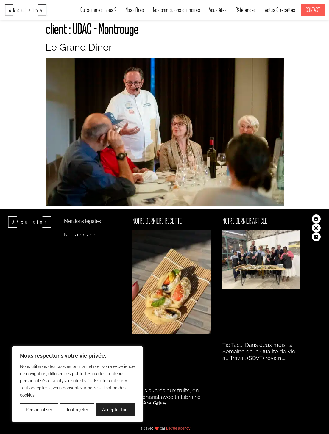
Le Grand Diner (79, 47)
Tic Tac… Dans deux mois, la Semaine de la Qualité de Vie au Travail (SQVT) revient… (258, 351)
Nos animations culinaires (176, 10)
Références (246, 10)
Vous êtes (218, 10)
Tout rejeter (77, 409)
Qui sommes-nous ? (98, 10)
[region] (77, 384)
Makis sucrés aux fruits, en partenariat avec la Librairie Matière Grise (166, 396)
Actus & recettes (280, 10)
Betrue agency (178, 428)
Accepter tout (115, 409)
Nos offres (135, 10)
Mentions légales (82, 221)
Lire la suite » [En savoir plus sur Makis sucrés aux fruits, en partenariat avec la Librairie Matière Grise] (144, 410)
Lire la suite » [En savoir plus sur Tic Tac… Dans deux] (234, 365)
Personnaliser (39, 409)
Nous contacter (81, 235)
